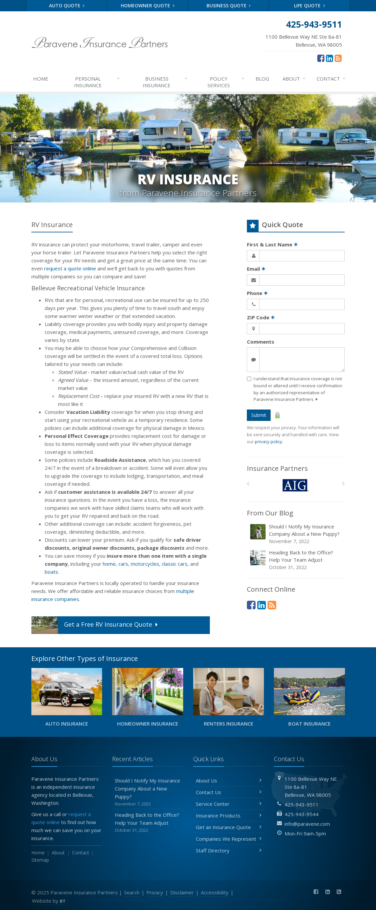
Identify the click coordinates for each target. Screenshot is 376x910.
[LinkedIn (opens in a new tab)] (329, 58)
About (294, 78)
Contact (331, 78)
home (109, 563)
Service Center (229, 803)
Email (256, 268)
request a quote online (70, 268)
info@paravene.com (307, 823)
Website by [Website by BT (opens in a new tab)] (49, 900)
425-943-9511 (302, 804)
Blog (262, 78)
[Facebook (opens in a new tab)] (320, 58)
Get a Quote (95, 625)
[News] (338, 58)
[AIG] (296, 485)
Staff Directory (229, 850)
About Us (229, 780)
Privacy (154, 892)
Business (165, 82)
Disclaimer (182, 892)
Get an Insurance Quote (229, 827)
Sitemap (40, 860)
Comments (260, 341)
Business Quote (229, 5)
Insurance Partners (277, 468)
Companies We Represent (229, 838)
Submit (258, 415)
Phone (257, 293)
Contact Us (229, 792)
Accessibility (215, 892)
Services (226, 82)
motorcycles (145, 563)
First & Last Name (272, 244)
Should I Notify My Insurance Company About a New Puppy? (296, 534)
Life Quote (309, 5)
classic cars (174, 563)
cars (123, 563)
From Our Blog (270, 512)
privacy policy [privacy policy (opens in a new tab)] (268, 442)
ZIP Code (261, 317)
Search (131, 892)
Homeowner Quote (147, 5)
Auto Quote (67, 5)
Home (40, 78)
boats (51, 571)
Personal (97, 82)
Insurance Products (229, 815)
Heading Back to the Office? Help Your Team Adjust (296, 560)
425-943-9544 (302, 814)
